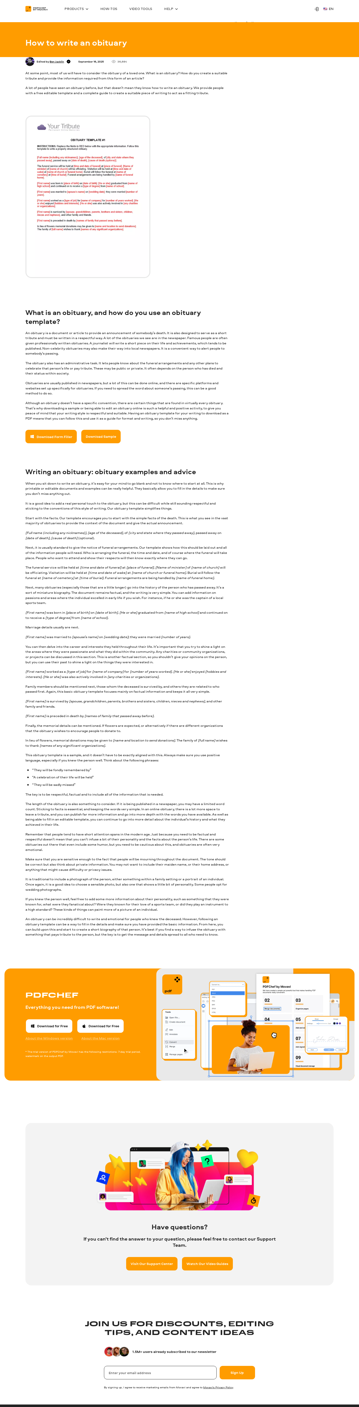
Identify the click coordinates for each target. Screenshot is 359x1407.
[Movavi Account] (316, 9)
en (328, 8)
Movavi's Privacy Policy (218, 1387)
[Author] (29, 61)
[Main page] (39, 9)
